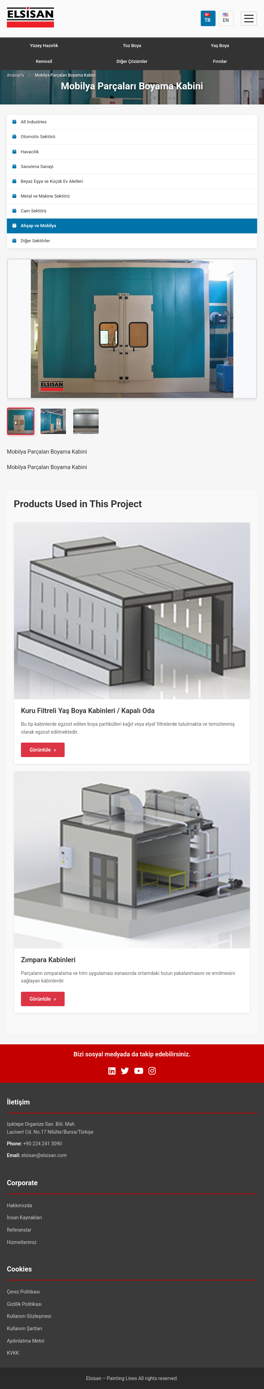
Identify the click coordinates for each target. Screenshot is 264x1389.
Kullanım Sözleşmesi (29, 1316)
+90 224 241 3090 (42, 1143)
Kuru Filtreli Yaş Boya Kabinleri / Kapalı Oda (88, 711)
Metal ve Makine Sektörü (40, 196)
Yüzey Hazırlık (44, 45)
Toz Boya (132, 45)
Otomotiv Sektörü (33, 136)
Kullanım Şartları (24, 1328)
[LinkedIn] (112, 1071)
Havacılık (25, 151)
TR (208, 18)
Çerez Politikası (23, 1291)
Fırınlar (220, 61)
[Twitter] (125, 1071)
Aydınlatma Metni (25, 1341)
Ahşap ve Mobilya (34, 225)
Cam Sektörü (29, 210)
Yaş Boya (220, 45)
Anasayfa (15, 75)
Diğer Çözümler (132, 61)
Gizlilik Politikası (24, 1304)
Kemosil (44, 61)
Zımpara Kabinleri (48, 960)
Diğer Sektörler (31, 240)
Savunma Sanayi (33, 166)
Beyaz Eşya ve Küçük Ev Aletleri (47, 181)
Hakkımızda (19, 1205)
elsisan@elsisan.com (44, 1155)
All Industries (29, 121)
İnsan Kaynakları (24, 1217)
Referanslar (19, 1230)
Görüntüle (43, 750)
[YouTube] (138, 1071)
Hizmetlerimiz (21, 1242)
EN (226, 18)
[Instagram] (152, 1071)
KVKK (13, 1353)
